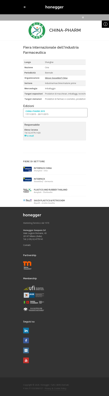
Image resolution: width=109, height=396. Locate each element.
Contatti (27, 245)
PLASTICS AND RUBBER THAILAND (50, 190)
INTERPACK (39, 179)
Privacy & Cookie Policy (55, 388)
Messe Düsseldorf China (56, 78)
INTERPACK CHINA (43, 168)
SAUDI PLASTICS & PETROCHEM (49, 200)
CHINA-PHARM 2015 (35, 111)
